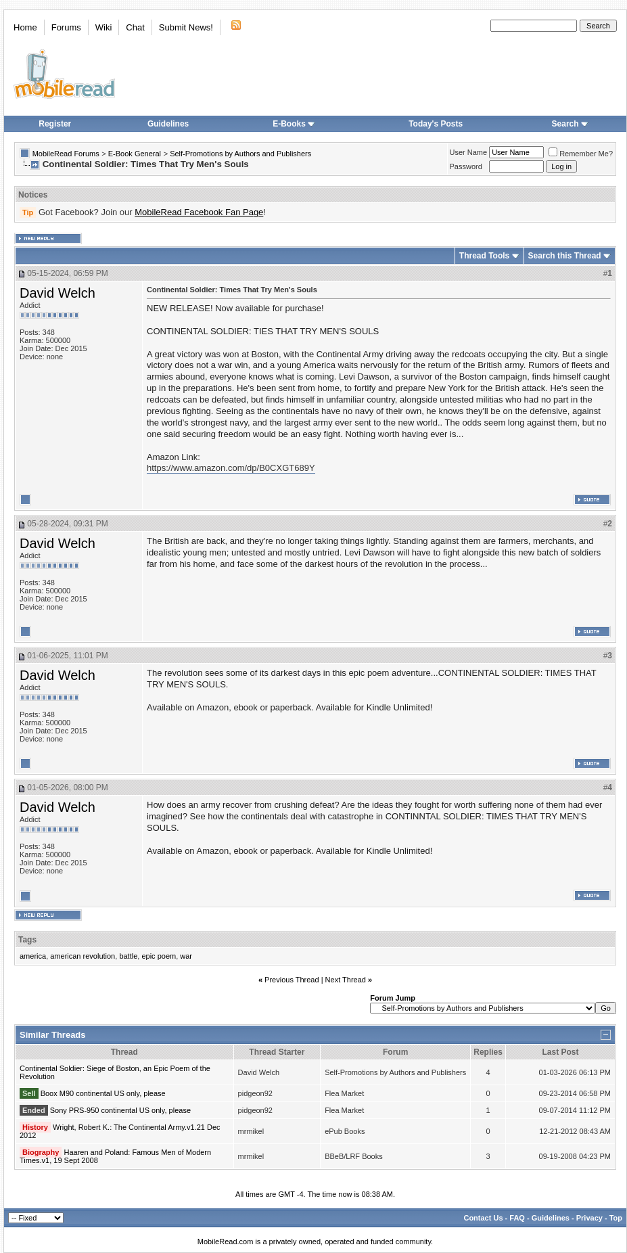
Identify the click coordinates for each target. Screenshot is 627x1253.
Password (466, 166)
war (186, 956)
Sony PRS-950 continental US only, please (120, 1110)
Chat (135, 27)
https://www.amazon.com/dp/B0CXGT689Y (231, 468)
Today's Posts (436, 124)
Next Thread (345, 980)
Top (615, 1218)
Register (55, 124)
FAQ (517, 1218)
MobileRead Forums (65, 154)
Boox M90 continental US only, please (103, 1093)
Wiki (103, 27)
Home (25, 27)
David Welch (57, 293)
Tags (27, 939)
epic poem (158, 956)
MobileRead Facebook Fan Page (199, 212)
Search (570, 124)
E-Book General (134, 154)
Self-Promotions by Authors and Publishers (240, 154)
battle (128, 956)
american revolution (82, 956)
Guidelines (168, 124)
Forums (66, 27)
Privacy (589, 1218)
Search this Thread (564, 255)
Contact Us (483, 1218)
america (33, 956)
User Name (469, 152)
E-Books (294, 124)
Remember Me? (581, 154)
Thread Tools (484, 255)
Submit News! (186, 27)
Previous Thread (291, 980)
